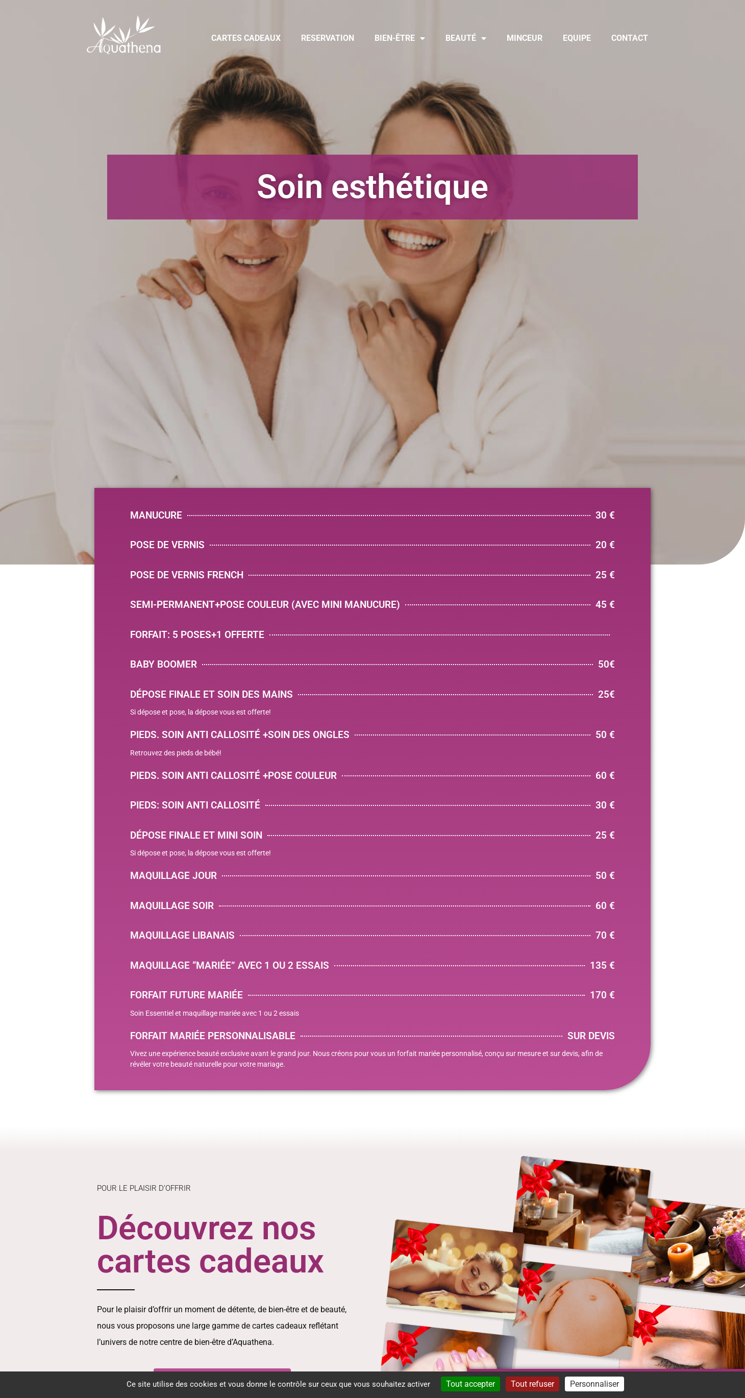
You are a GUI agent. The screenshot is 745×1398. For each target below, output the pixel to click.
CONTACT (629, 38)
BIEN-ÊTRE (400, 38)
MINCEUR (524, 38)
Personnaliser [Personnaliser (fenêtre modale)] (594, 1384)
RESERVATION (327, 38)
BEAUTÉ (465, 38)
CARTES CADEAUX (246, 38)
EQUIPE (577, 38)
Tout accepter (470, 1384)
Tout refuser (532, 1384)
